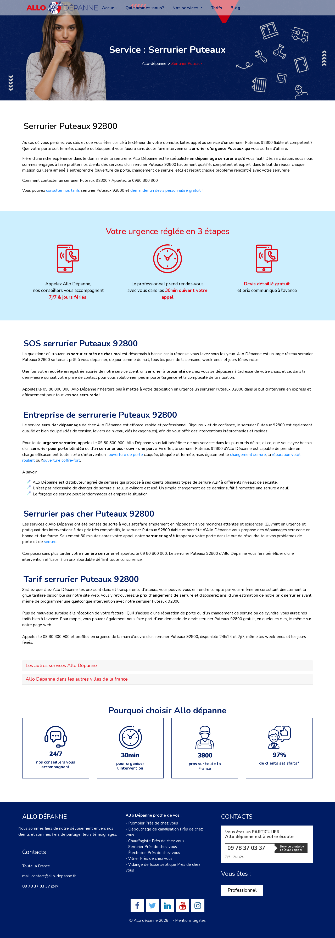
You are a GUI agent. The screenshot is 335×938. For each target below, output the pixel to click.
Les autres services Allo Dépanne (61, 665)
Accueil (109, 8)
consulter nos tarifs (63, 190)
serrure (50, 541)
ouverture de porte (126, 454)
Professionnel (242, 890)
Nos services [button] (185, 8)
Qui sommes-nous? (144, 8)
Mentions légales (190, 920)
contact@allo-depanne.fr (53, 876)
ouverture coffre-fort (61, 460)
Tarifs (216, 8)
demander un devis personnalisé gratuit (165, 190)
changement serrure (248, 454)
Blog (235, 8)
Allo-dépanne (154, 63)
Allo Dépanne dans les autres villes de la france (77, 679)
